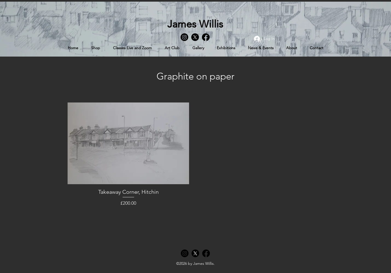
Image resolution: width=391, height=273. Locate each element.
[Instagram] (184, 37)
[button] (259, 39)
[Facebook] (206, 37)
